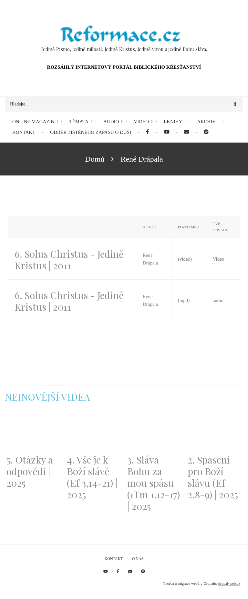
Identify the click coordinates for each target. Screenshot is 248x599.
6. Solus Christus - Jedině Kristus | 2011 (69, 259)
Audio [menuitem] (111, 121)
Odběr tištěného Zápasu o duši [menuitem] (90, 132)
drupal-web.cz (229, 583)
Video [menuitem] (141, 121)
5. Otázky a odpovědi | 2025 (29, 471)
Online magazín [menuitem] (33, 121)
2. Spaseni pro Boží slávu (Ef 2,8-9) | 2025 (213, 477)
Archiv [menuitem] (206, 121)
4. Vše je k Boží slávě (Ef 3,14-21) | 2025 (92, 477)
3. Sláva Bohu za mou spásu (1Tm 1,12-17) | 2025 (153, 483)
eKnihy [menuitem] (173, 121)
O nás (138, 558)
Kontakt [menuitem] (23, 132)
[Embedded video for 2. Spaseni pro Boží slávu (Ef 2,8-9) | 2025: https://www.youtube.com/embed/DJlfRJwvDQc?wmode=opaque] (215, 432)
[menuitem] (147, 132)
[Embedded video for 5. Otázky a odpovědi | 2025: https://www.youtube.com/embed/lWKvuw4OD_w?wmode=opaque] (33, 432)
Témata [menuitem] (78, 121)
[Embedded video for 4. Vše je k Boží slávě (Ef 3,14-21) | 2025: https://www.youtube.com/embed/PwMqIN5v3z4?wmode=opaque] (94, 432)
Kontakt (114, 558)
